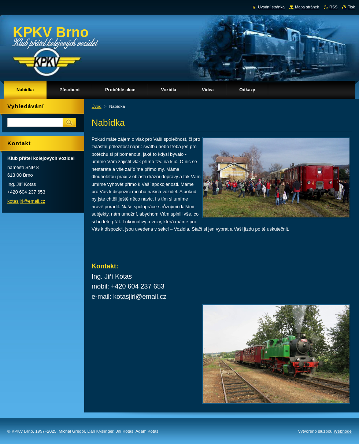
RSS (333, 7)
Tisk (351, 7)
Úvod (96, 106)
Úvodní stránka (271, 7)
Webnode (343, 431)
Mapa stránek (307, 7)
